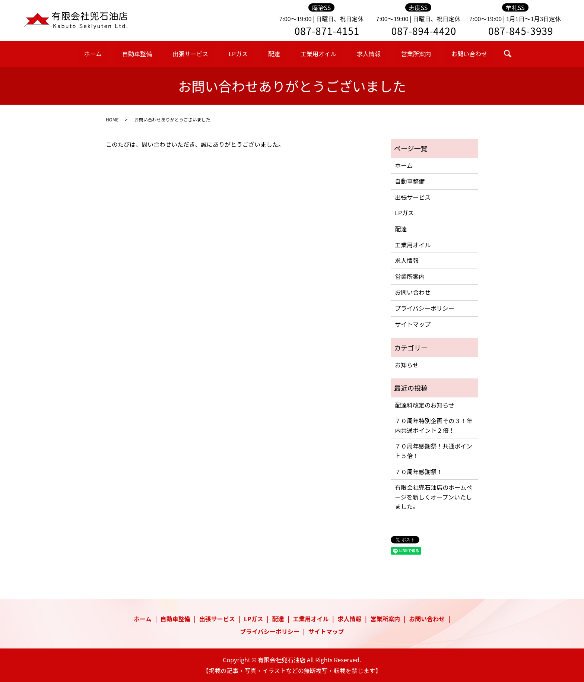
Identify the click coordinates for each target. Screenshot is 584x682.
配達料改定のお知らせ (424, 404)
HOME (112, 119)
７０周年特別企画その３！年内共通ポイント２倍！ (433, 425)
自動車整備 (161, 53)
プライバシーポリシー (424, 308)
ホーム (125, 53)
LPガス (246, 53)
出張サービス (207, 53)
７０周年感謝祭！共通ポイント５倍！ (433, 450)
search (470, 53)
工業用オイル (308, 53)
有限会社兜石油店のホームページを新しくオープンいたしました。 (433, 497)
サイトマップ (413, 324)
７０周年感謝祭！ (418, 471)
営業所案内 (390, 53)
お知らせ (407, 364)
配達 (272, 53)
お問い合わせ (436, 53)
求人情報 (350, 53)
